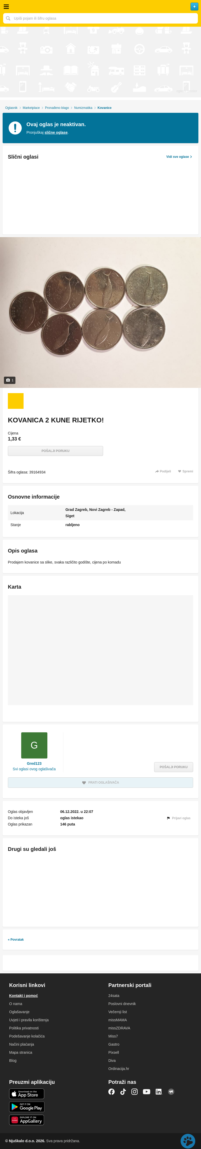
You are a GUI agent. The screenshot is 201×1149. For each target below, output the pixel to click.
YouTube (146, 1092)
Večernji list (117, 1012)
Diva (112, 1060)
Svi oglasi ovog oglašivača (34, 769)
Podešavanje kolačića (26, 1036)
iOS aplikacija (26, 1094)
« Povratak (16, 939)
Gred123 (34, 763)
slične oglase (56, 132)
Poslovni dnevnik (122, 1004)
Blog (12, 1060)
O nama (15, 1004)
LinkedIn (159, 1092)
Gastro (113, 1044)
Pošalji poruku (56, 451)
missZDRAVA (119, 1028)
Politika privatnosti (24, 1028)
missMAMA (117, 1020)
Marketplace (31, 108)
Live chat (188, 1141)
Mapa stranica (20, 1052)
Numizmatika (83, 108)
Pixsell (113, 1052)
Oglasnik (11, 108)
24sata (113, 996)
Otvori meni (6, 6)
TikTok (123, 1092)
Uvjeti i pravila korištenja (29, 1020)
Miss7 (113, 1036)
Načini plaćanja (21, 1044)
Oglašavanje (19, 1012)
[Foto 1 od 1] (16, 401)
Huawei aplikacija (26, 1120)
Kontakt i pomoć (23, 996)
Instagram (134, 1092)
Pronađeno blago (57, 108)
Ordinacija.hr (118, 1069)
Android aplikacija (26, 1107)
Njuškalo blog (171, 1092)
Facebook (111, 1092)
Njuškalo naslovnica (100, 7)
